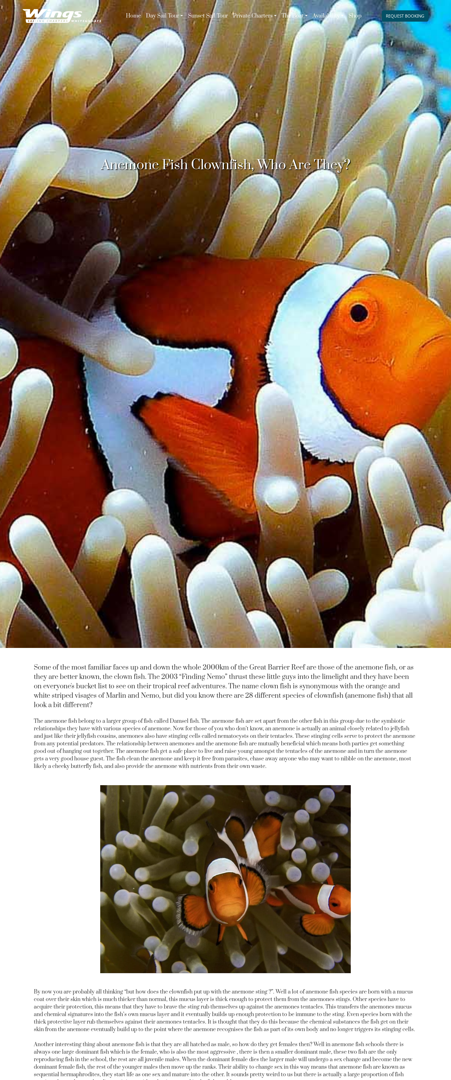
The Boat (293, 16)
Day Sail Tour (162, 16)
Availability (326, 16)
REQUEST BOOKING (405, 16)
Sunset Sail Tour (208, 16)
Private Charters (253, 16)
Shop (355, 16)
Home (133, 16)
